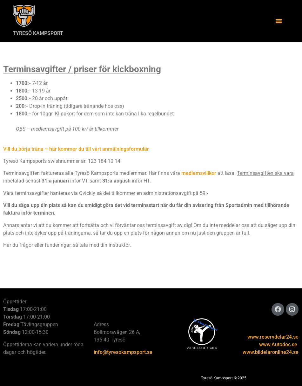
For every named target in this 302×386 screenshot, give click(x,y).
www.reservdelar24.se (273, 337)
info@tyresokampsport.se (123, 352)
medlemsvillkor (198, 173)
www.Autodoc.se (278, 344)
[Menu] (279, 21)
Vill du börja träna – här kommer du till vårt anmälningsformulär (76, 149)
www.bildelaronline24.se (271, 352)
